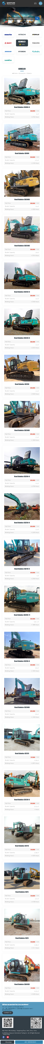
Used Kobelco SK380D (22, 199)
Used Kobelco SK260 (22, 384)
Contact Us (7, 1012)
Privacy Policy (6, 1034)
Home (14, 73)
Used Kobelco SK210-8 (22, 569)
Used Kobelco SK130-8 (22, 800)
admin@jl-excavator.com (24, 1008)
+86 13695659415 (10, 1008)
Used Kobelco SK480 (22, 153)
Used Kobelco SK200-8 (22, 661)
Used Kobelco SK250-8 (22, 523)
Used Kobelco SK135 (22, 753)
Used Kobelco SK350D (22, 246)
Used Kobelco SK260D (22, 430)
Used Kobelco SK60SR (22, 984)
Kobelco (22, 69)
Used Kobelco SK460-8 (22, 107)
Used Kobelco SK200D (22, 707)
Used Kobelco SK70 (22, 938)
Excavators (22, 73)
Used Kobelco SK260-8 (22, 476)
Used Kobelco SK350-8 (22, 292)
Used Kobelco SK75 (22, 892)
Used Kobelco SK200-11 (22, 615)
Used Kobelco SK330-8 (22, 338)
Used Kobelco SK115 (22, 846)
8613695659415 (6, 1010)
